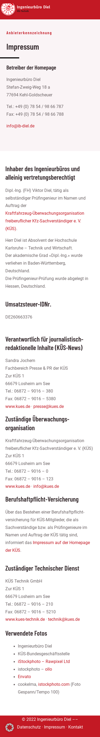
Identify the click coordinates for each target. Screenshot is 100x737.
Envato (24, 676)
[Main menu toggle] (90, 9)
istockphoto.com (54, 684)
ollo (48, 669)
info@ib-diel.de (20, 126)
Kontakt (75, 727)
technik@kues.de (64, 619)
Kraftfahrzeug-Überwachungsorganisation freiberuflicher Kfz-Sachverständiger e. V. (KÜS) (44, 221)
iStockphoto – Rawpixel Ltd (44, 661)
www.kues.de (17, 406)
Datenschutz (29, 727)
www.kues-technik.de (25, 619)
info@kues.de (46, 486)
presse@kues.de (48, 406)
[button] (9, 727)
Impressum (54, 727)
